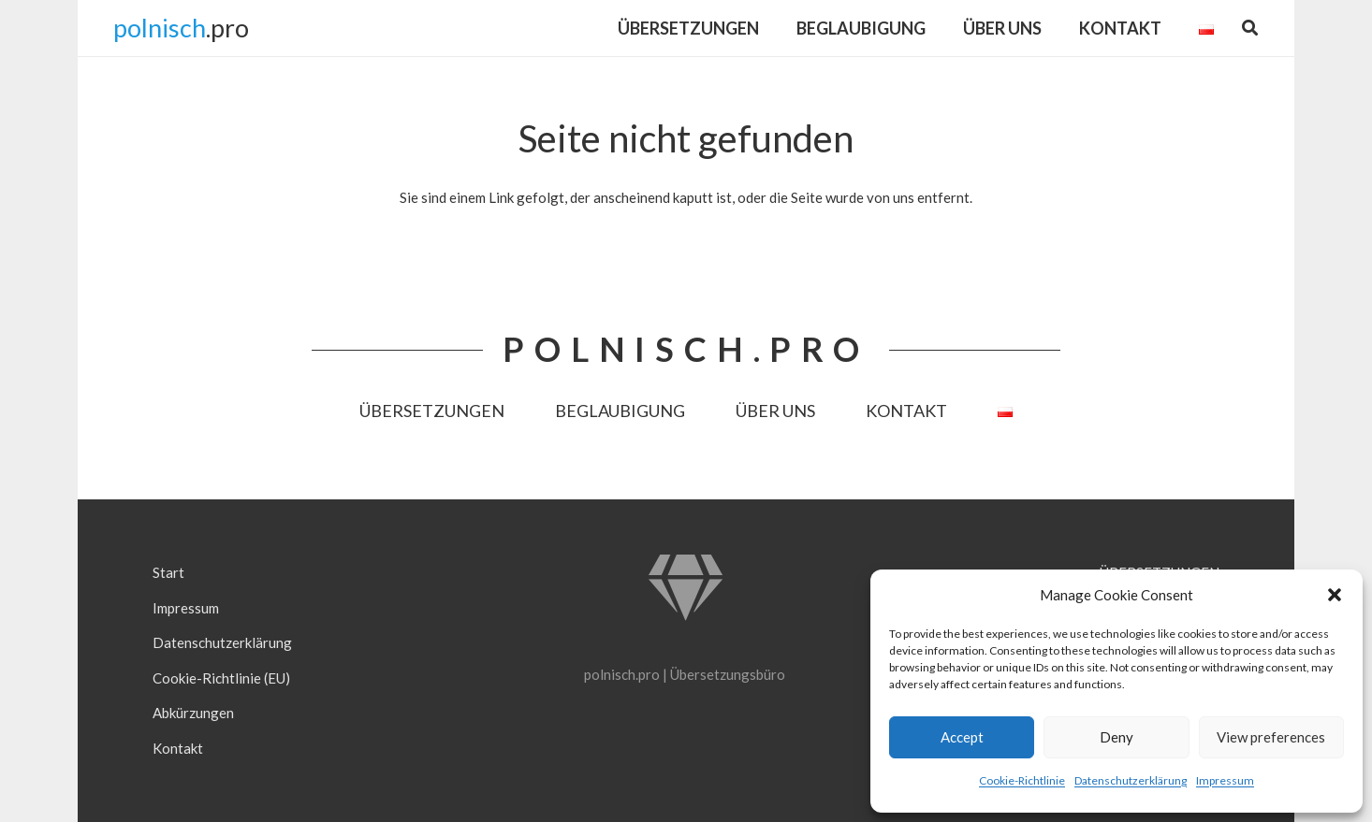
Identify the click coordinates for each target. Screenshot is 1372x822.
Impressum (1225, 780)
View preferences (1271, 736)
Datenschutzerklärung (1130, 780)
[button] (1334, 594)
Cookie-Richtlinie (1022, 780)
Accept (962, 736)
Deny (1116, 736)
